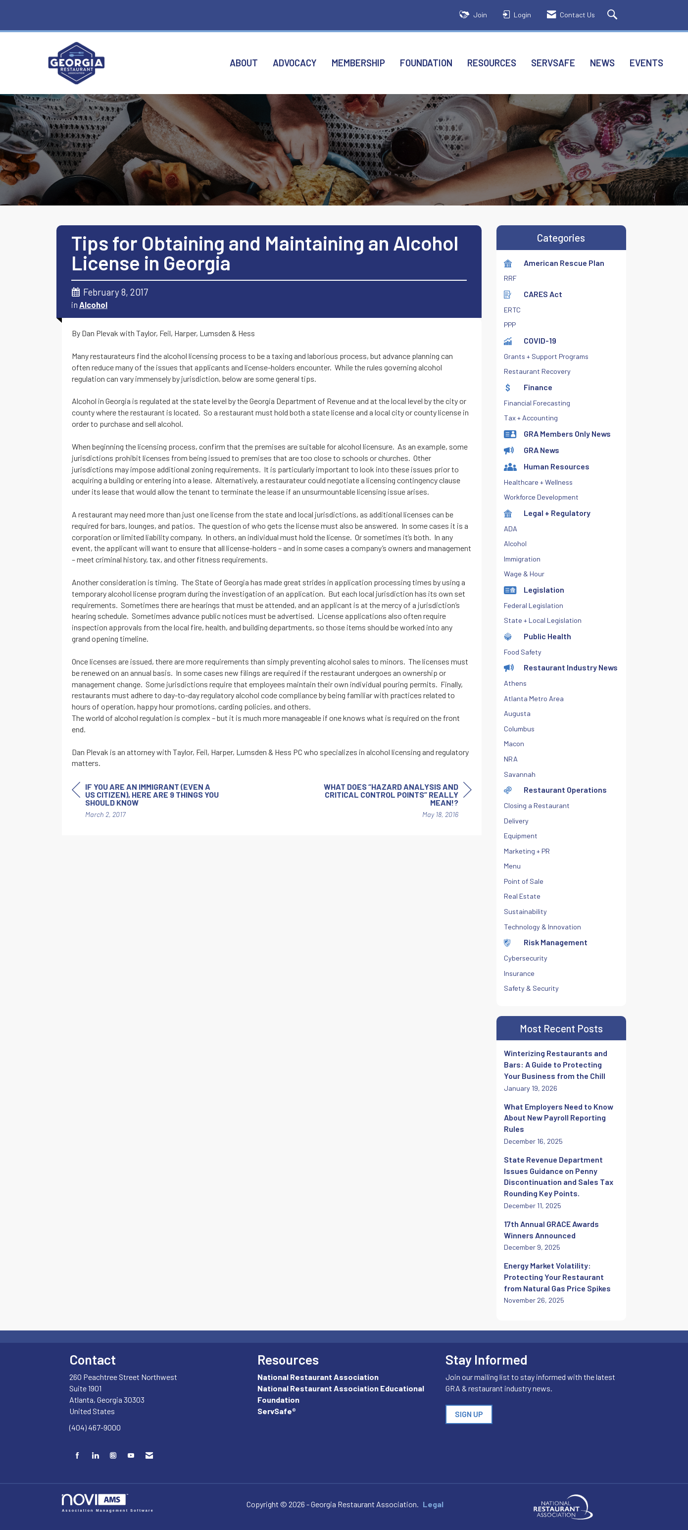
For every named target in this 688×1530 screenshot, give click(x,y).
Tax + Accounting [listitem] (531, 417)
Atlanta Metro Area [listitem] (534, 698)
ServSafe (553, 62)
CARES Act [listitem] (533, 294)
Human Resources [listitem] (547, 466)
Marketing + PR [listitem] (527, 851)
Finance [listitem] (528, 387)
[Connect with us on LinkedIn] (95, 1455)
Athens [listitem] (515, 683)
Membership (358, 62)
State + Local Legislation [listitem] (543, 620)
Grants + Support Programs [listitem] (546, 356)
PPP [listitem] (510, 324)
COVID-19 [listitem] (530, 340)
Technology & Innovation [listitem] (542, 926)
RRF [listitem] (510, 278)
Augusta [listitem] (517, 713)
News (602, 62)
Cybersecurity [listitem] (525, 958)
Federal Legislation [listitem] (533, 605)
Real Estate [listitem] (522, 896)
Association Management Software (108, 1503)
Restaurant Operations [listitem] (555, 789)
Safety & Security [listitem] (531, 988)
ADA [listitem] (510, 528)
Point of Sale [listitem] (523, 881)
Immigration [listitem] (522, 559)
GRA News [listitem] (531, 450)
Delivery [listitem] (516, 820)
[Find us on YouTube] (131, 1455)
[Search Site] (613, 15)
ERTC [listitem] (512, 310)
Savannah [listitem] (520, 774)
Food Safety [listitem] (522, 652)
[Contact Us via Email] (149, 1455)
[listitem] (561, 1070)
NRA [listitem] (511, 759)
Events (646, 62)
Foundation (426, 62)
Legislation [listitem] (534, 589)
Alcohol (93, 304)
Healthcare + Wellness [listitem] (538, 482)
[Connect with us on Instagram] (113, 1455)
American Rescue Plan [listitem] (554, 262)
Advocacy (295, 62)
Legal (423, 1504)
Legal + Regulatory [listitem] (547, 512)
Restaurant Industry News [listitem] (561, 667)
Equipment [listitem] (521, 835)
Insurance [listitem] (519, 973)
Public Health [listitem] (537, 636)
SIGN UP (469, 1414)
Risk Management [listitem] (546, 942)
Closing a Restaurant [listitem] (537, 805)
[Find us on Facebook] (77, 1455)
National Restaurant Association (318, 1376)
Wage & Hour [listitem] (524, 573)
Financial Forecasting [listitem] (537, 403)
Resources (491, 62)
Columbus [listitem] (519, 728)
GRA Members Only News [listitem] (557, 433)
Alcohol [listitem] (515, 543)
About (244, 62)
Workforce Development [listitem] (541, 497)
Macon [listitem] (514, 743)
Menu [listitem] (512, 866)
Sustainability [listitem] (525, 911)
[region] (397, 801)
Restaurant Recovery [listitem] (537, 371)
